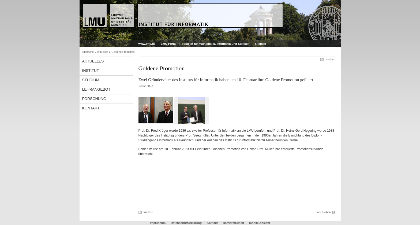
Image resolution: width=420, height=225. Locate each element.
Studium (90, 80)
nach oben (324, 212)
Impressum (158, 222)
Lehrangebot (96, 89)
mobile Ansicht (259, 222)
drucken (330, 59)
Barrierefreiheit (234, 222)
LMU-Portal (169, 43)
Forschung (94, 99)
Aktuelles (102, 51)
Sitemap (260, 43)
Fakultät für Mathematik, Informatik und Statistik (215, 43)
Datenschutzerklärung (186, 222)
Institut (90, 70)
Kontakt (91, 108)
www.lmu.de (147, 43)
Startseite (88, 51)
